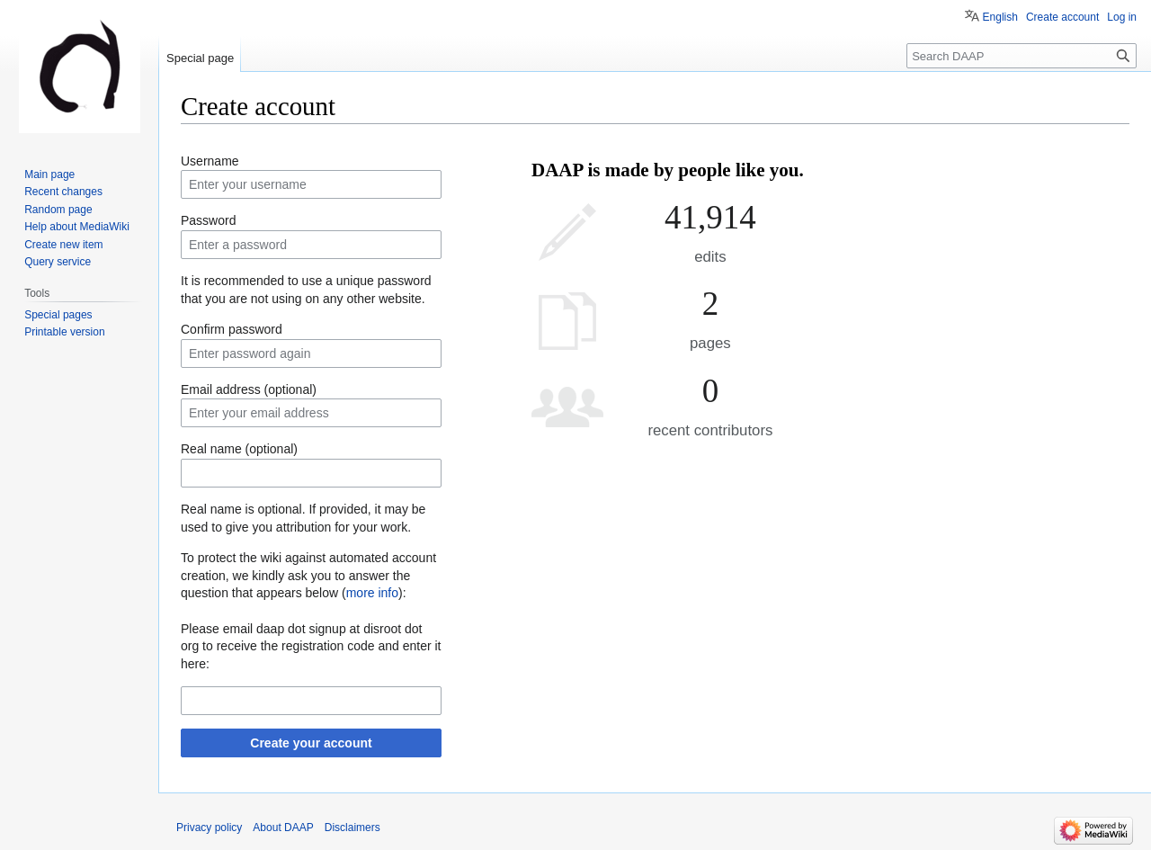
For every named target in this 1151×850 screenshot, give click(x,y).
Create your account (310, 743)
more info (372, 593)
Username (210, 161)
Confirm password (231, 329)
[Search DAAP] (1021, 55)
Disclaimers (352, 827)
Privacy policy (209, 827)
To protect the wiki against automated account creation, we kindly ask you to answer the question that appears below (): (308, 575)
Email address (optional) (249, 389)
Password (208, 220)
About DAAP (283, 827)
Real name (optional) (239, 449)
